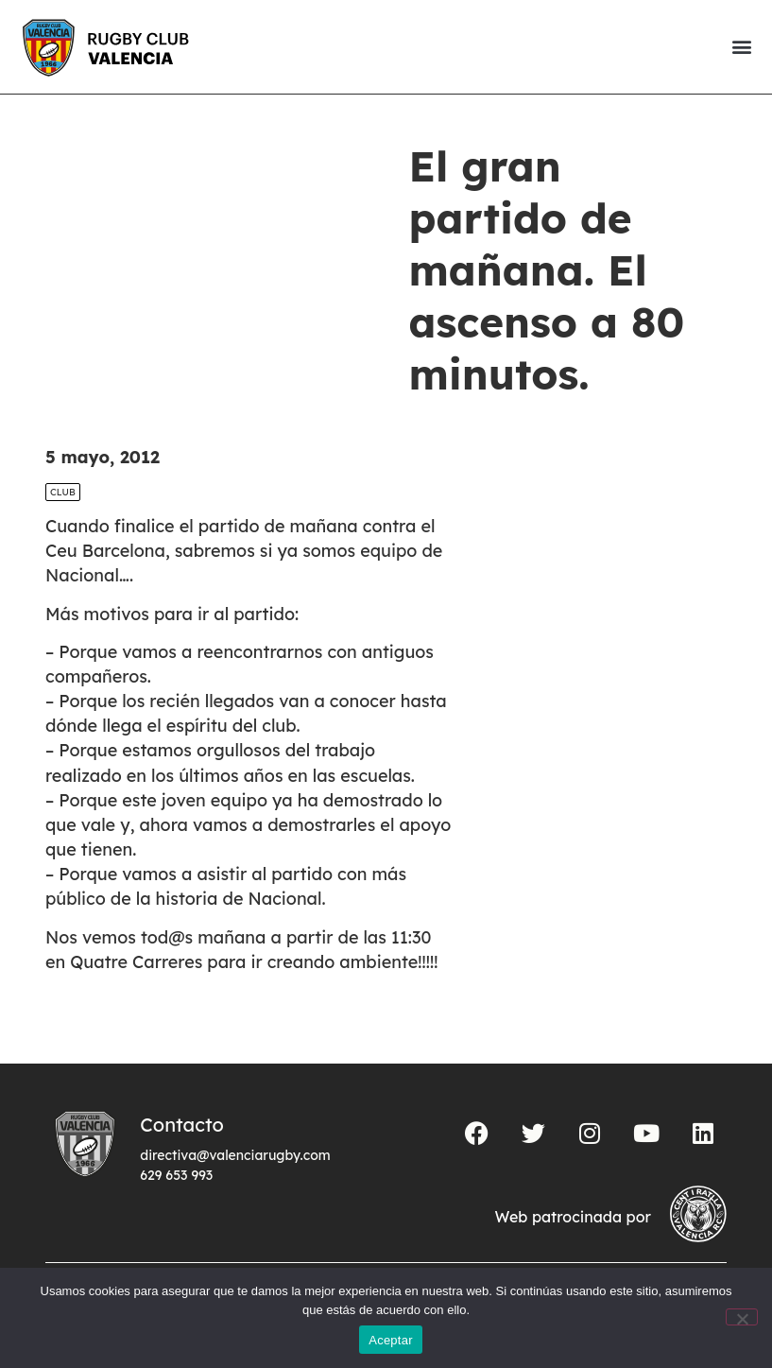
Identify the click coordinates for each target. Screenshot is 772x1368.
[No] (742, 1316)
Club (63, 492)
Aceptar (391, 1340)
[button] (741, 46)
